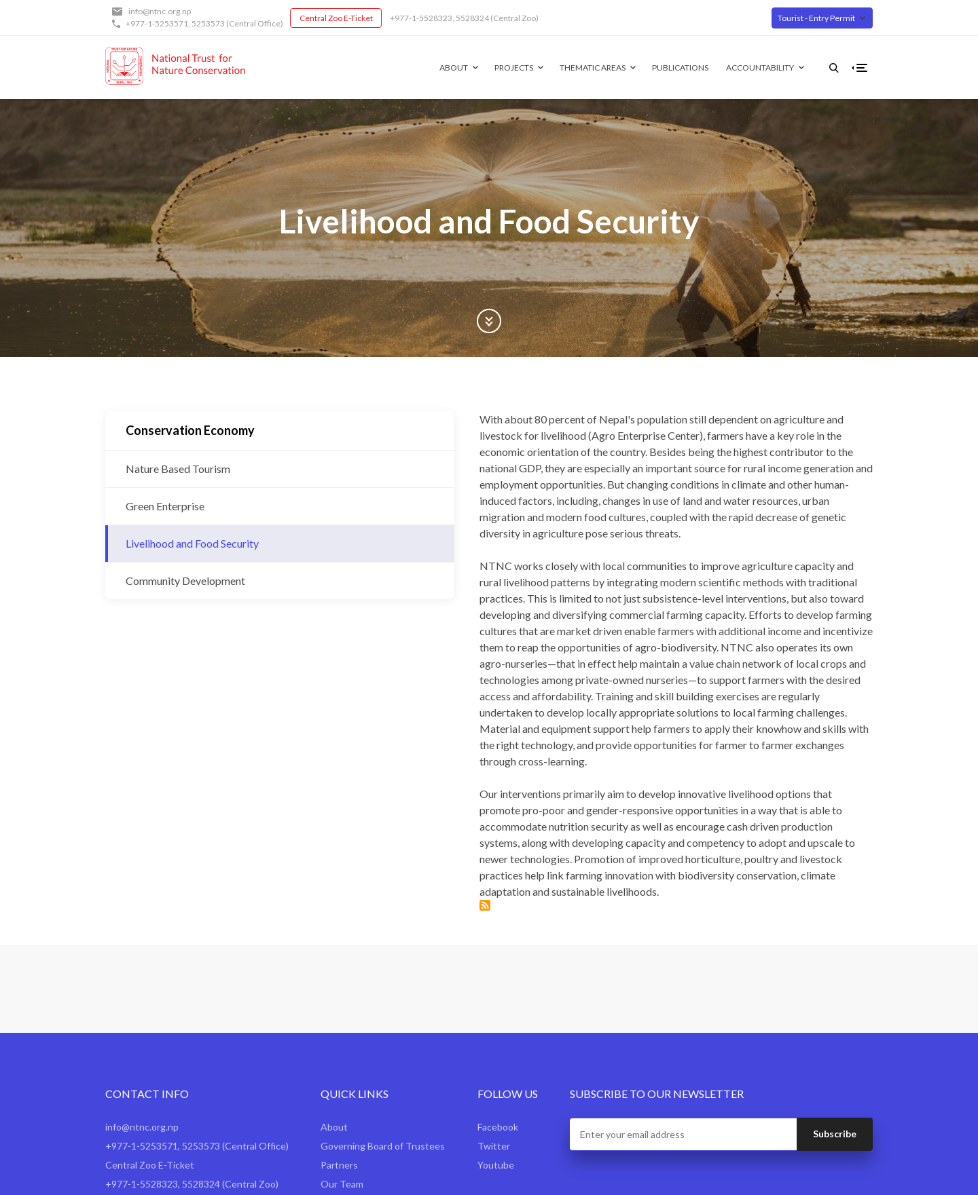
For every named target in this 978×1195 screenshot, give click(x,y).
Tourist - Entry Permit (816, 18)
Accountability (738, 67)
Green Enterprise (165, 505)
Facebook (497, 1013)
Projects (492, 67)
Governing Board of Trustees (383, 1032)
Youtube (495, 1051)
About (432, 67)
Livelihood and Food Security (192, 543)
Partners (339, 1051)
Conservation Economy (190, 430)
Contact (338, 1089)
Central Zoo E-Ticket (336, 18)
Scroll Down (489, 321)
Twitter (493, 1032)
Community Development (185, 580)
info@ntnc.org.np (159, 11)
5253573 (208, 23)
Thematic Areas (571, 67)
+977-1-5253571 (157, 23)
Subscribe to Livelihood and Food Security (373, 791)
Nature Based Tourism (178, 468)
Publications (658, 67)
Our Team (342, 1070)
